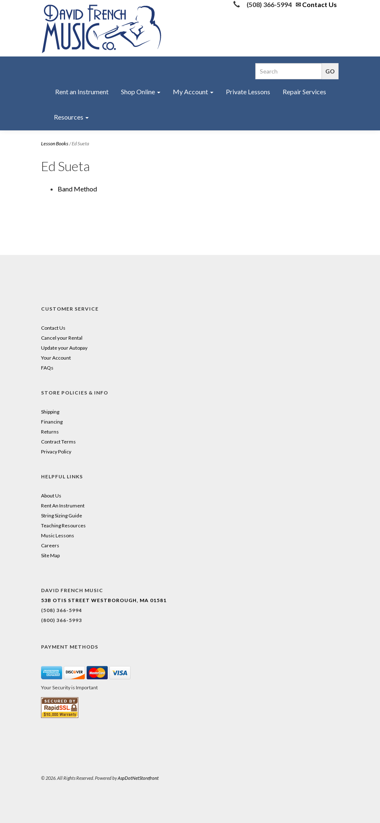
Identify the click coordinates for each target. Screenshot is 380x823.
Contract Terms (58, 441)
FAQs (47, 368)
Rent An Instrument (63, 505)
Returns (50, 432)
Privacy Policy (56, 451)
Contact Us (319, 4)
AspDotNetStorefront (138, 778)
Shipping (50, 412)
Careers (50, 545)
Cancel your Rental (61, 338)
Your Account (56, 358)
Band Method (77, 189)
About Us (51, 495)
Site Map (50, 555)
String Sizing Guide (61, 515)
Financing (52, 422)
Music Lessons (57, 535)
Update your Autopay (64, 348)
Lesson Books (54, 143)
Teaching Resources (63, 525)
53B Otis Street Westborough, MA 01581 (104, 600)
